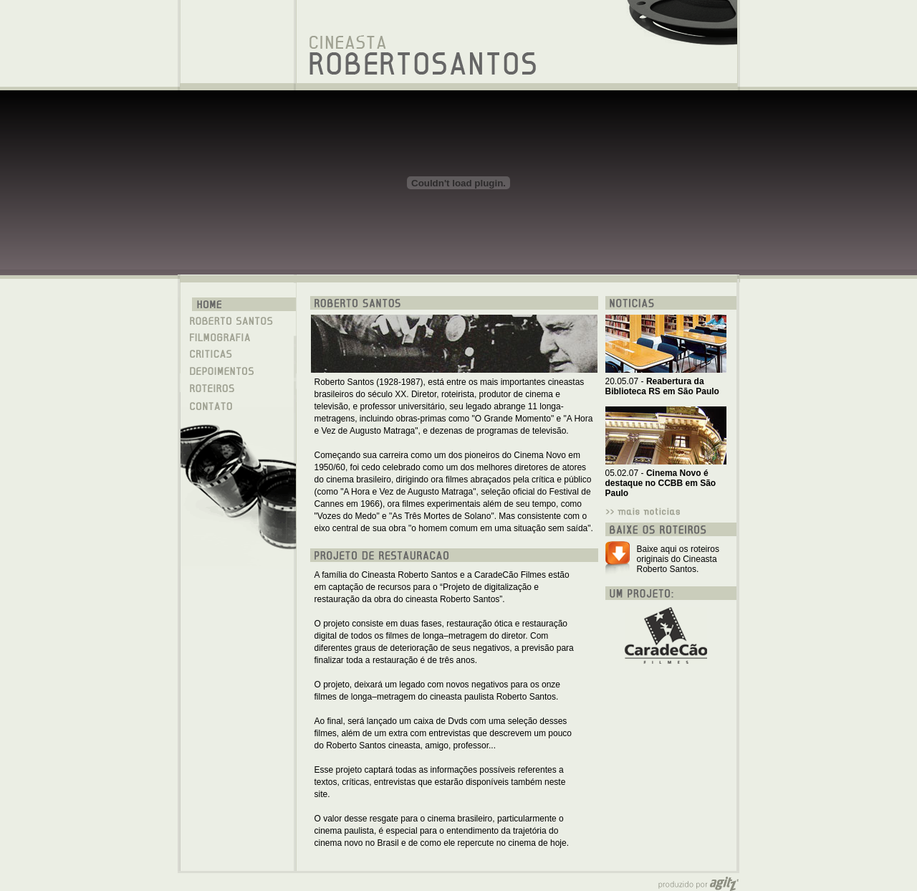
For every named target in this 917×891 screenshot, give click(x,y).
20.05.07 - (662, 386)
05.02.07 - (660, 483)
